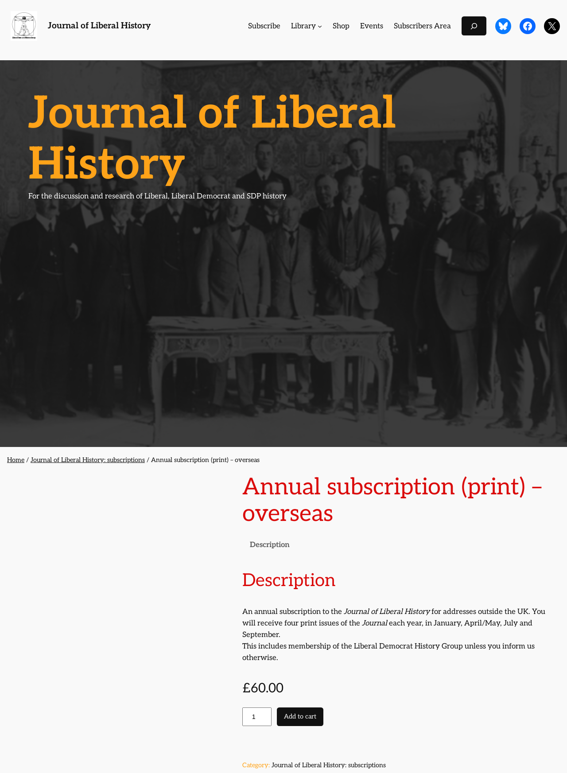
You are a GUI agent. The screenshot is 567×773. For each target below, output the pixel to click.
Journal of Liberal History (99, 26)
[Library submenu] (320, 26)
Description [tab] (270, 544)
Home (15, 460)
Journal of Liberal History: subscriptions (88, 460)
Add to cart (300, 716)
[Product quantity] (257, 716)
